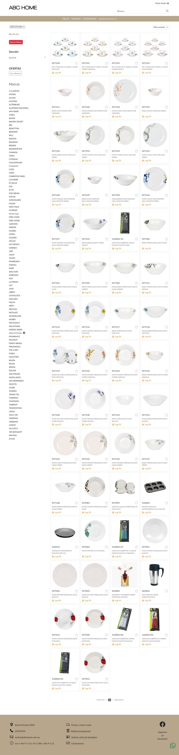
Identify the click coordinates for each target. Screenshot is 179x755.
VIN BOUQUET (15, 432)
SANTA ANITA (15, 377)
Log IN (56, 72)
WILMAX (13, 435)
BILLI (11, 135)
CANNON (13, 152)
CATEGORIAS (89, 18)
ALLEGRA (13, 101)
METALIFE (13, 312)
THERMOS (13, 398)
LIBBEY (12, 292)
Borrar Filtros (16, 42)
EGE (10, 186)
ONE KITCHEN (16, 27)
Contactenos (75, 743)
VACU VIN (13, 415)
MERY (11, 306)
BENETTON (14, 128)
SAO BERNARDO (16, 381)
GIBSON (12, 227)
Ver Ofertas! (15, 73)
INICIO (65, 18)
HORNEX (13, 248)
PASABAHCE (14, 336)
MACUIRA (13, 299)
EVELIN (12, 197)
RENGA (12, 367)
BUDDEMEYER (15, 149)
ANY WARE (14, 111)
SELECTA (13, 384)
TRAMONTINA (15, 408)
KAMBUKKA (14, 261)
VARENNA (13, 418)
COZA (11, 169)
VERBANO (13, 422)
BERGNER (13, 132)
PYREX (12, 353)
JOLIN (11, 255)
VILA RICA (13, 428)
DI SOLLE (13, 183)
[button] (76, 63)
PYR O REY (13, 350)
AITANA (12, 94)
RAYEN (12, 360)
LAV (10, 285)
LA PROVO (13, 282)
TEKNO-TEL (14, 394)
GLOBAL (12, 231)
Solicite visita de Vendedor (81, 737)
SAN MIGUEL (14, 374)
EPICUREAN (14, 193)
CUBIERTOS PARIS (17, 176)
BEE (10, 125)
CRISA (11, 173)
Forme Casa (14, 214)
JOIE (11, 251)
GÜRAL (12, 234)
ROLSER (12, 370)
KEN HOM (13, 272)
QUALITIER (14, 357)
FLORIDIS (13, 210)
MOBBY (12, 319)
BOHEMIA (13, 142)
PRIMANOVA (14, 347)
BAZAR (12, 57)
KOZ (11, 278)
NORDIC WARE (15, 330)
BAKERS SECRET (16, 121)
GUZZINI (12, 238)
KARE (11, 268)
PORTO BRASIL (15, 343)
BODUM (12, 139)
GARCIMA (13, 224)
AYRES (12, 115)
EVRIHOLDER (15, 200)
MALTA (12, 302)
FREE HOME (14, 220)
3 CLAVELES (14, 91)
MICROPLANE (15, 316)
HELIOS (12, 241)
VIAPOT (12, 425)
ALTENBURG (14, 104)
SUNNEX (13, 391)
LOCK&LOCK (14, 295)
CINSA (12, 156)
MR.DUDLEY (14, 323)
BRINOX (12, 145)
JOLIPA (12, 258)
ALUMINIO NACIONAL (19, 108)
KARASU (12, 265)
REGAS (12, 364)
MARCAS (76, 18)
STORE (12, 388)
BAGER (12, 118)
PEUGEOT (13, 340)
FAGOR (12, 203)
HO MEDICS (14, 244)
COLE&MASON (15, 162)
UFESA (12, 411)
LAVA (11, 289)
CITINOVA (13, 159)
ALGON (12, 98)
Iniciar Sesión (162, 3)
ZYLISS (12, 439)
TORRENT (13, 405)
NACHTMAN (14, 326)
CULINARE (13, 180)
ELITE (11, 190)
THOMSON (14, 401)
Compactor (13, 166)
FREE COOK (14, 217)
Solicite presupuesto (78, 731)
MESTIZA (13, 309)
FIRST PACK (14, 207)
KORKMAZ (13, 275)
